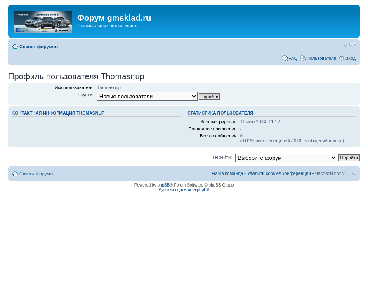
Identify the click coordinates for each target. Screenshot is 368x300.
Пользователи (321, 58)
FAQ (292, 58)
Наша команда (227, 173)
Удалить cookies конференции (279, 173)
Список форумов (38, 46)
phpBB (163, 185)
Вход (350, 58)
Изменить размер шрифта (350, 45)
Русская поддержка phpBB (183, 189)
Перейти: (222, 157)
